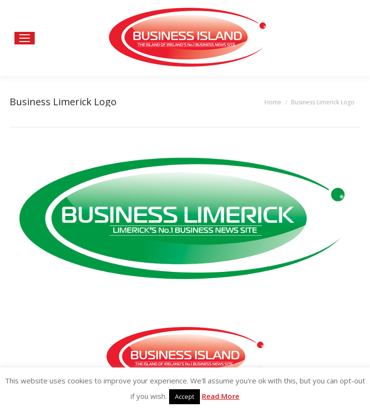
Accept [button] (184, 396)
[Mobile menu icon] (24, 38)
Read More (220, 396)
